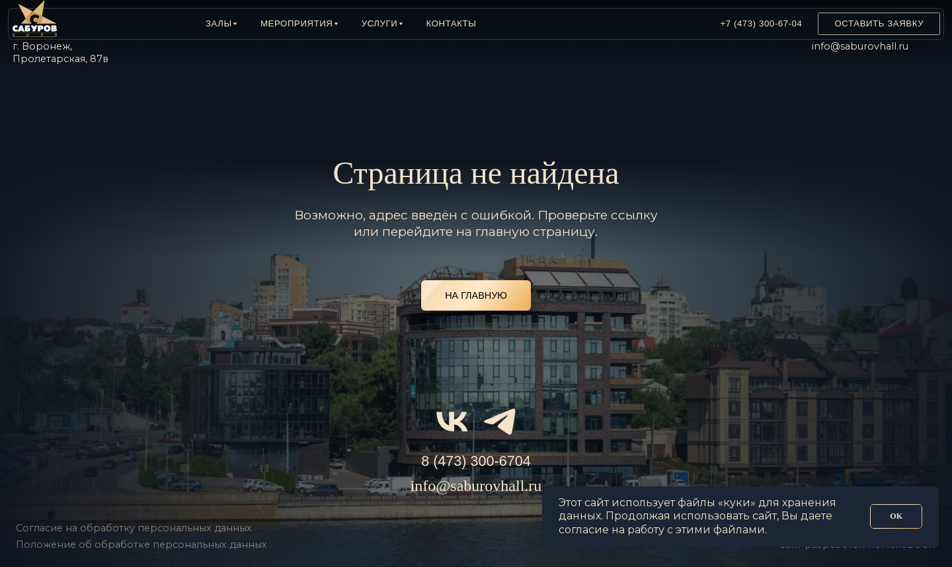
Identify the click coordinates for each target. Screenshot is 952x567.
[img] (639, 24)
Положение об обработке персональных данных (141, 544)
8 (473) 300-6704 (476, 461)
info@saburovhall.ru (860, 46)
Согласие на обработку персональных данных (134, 528)
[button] (221, 24)
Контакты (451, 23)
